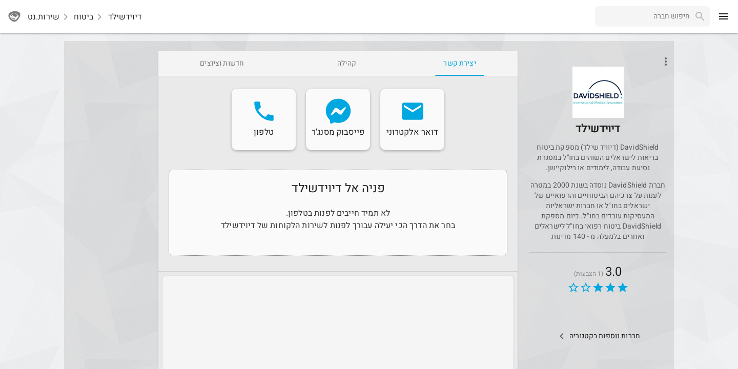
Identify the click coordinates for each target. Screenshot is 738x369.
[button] (598, 92)
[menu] (723, 16)
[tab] (459, 63)
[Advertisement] (109, 205)
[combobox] (642, 16)
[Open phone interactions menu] (665, 61)
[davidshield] (598, 107)
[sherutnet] (14, 16)
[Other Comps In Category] (597, 336)
